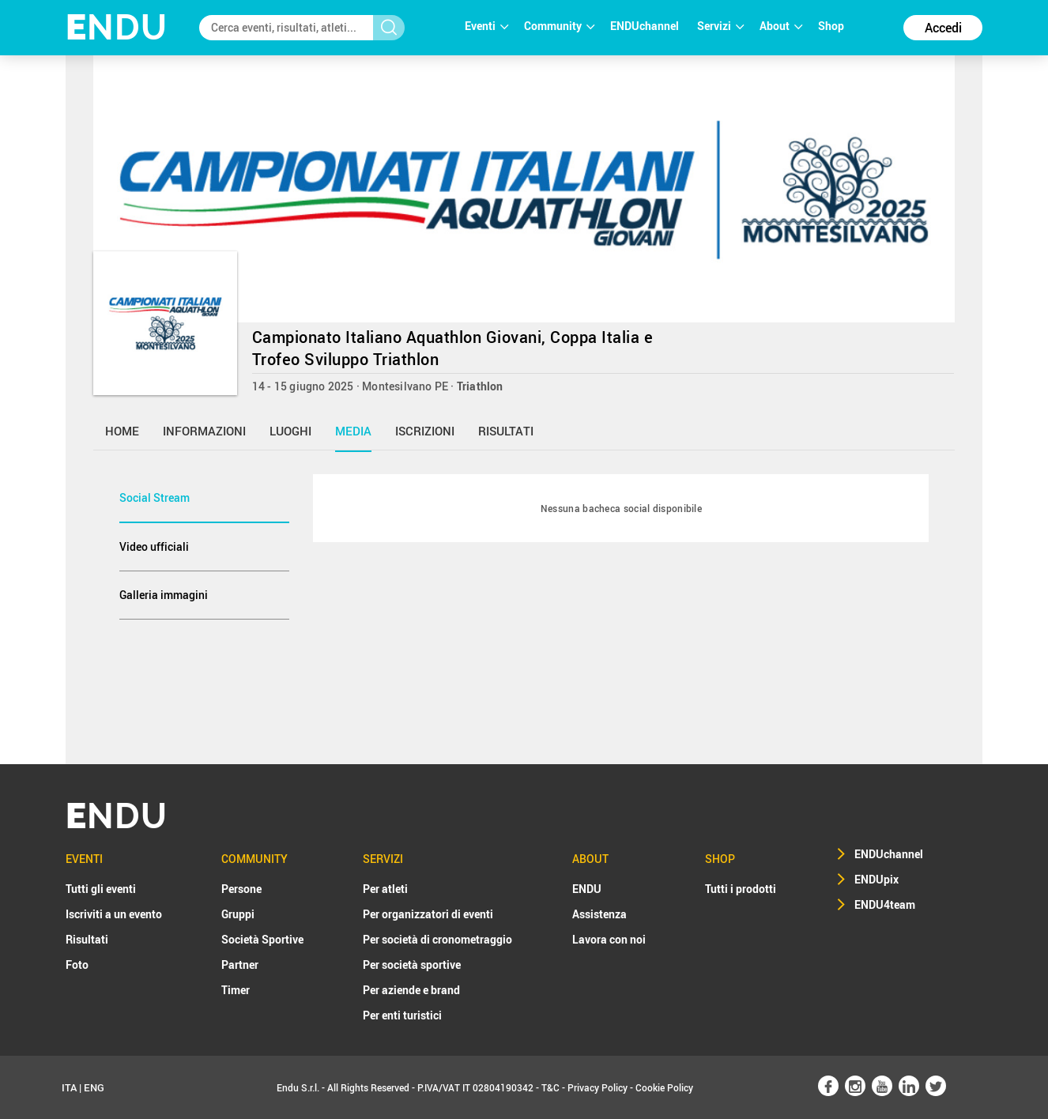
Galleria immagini (163, 594)
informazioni (204, 431)
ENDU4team (884, 904)
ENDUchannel (645, 25)
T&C (550, 1087)
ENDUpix (876, 879)
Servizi (720, 25)
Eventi (486, 25)
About (781, 25)
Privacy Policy (597, 1087)
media (353, 431)
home (122, 431)
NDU (117, 27)
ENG (94, 1087)
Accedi (943, 27)
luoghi (290, 431)
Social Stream (154, 497)
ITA (69, 1087)
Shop (831, 25)
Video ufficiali (154, 546)
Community (559, 25)
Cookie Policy (664, 1087)
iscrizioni (424, 431)
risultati (505, 431)
